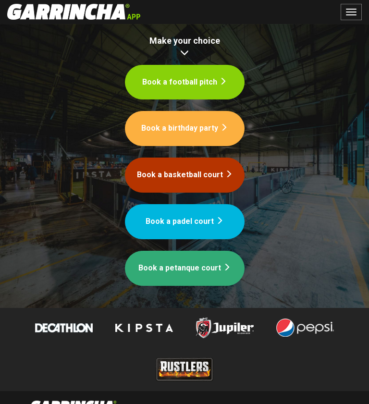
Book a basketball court (185, 174)
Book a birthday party (184, 128)
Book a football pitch (184, 81)
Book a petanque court (184, 267)
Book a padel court (184, 221)
